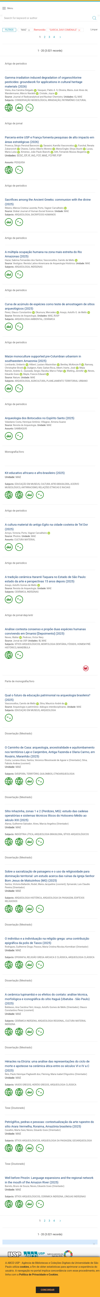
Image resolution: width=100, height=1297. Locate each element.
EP (25, 155)
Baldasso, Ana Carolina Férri (19, 1007)
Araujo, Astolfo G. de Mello (73, 312)
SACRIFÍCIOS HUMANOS (43, 214)
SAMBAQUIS (20, 428)
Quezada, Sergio (32, 371)
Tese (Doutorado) (15, 1107)
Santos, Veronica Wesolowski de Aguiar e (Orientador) (54, 760)
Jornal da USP (20, 640)
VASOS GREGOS (23, 1084)
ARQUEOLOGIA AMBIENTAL (29, 319)
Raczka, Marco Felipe (52, 371)
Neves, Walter (12, 637)
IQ (75, 96)
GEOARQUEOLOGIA (82, 1140)
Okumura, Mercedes (46, 312)
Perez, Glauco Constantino (18, 312)
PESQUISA (19, 162)
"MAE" (26, 30)
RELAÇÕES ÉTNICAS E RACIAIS (54, 487)
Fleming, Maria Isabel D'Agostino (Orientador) (64, 1074)
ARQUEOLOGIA (22, 214)
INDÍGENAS (36, 266)
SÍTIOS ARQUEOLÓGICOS (27, 644)
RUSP (56, 315)
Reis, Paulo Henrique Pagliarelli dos (22, 1074)
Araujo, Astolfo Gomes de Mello (21, 585)
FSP (59, 155)
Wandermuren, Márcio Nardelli (20, 93)
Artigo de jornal (14, 123)
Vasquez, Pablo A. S (48, 90)
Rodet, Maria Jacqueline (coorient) (48, 884)
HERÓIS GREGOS (40, 1084)
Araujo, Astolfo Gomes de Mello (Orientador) (56, 1007)
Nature (16, 377)
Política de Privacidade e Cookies (38, 1274)
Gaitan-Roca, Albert (52, 367)
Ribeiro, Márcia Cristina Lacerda (21, 208)
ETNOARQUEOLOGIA (63, 773)
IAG (33, 155)
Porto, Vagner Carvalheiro (51, 208)
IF (29, 155)
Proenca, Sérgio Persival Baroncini (22, 145)
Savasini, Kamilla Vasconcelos (58, 145)
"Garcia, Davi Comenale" (65, 30)
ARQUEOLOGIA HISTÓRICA (28, 897)
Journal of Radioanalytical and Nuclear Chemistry (38, 96)
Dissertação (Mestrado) (18, 733)
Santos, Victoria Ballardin (17, 884)
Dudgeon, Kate (34, 367)
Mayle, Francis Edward (34, 374)
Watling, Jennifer (75, 371)
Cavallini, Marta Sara (15, 1130)
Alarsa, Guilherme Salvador (18, 823)
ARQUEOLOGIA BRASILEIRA (48, 834)
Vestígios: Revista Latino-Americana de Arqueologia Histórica (44, 263)
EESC (20, 155)
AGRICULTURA (38, 381)
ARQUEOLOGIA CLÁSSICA (81, 957)
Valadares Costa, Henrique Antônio (22, 422)
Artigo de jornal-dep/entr (19, 615)
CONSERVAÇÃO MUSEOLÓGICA (31, 100)
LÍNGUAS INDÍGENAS (75, 1196)
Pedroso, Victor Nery (33, 637)
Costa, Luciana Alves (15, 760)
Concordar (47, 1290)
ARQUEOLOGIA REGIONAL (51, 1021)
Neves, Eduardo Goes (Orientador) (44, 1130)
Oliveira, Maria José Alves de (73, 90)
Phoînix (16, 536)
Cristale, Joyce (47, 93)
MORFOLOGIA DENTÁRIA (53, 644)
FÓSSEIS (71, 644)
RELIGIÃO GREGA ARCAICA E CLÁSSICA (47, 957)
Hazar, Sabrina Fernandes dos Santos (23, 260)
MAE (79, 96)
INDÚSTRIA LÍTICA (24, 834)
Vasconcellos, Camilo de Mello (58, 260)
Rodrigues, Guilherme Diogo (19, 946)
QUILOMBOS (46, 773)
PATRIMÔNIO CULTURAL (74, 100)
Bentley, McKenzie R (70, 364)
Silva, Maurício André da (52, 703)
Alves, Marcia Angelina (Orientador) (51, 823)
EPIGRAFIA (20, 957)
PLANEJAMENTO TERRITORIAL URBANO (67, 381)
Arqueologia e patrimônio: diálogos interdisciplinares (39, 707)
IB (40, 640)
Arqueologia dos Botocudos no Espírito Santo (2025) (39, 418)
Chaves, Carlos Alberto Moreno (36, 148)
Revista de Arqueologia (24, 315)
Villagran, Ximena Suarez (53, 422)
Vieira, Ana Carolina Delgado (19, 90)
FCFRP (52, 155)
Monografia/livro (14, 451)
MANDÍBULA (23, 647)
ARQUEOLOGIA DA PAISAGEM (58, 897)
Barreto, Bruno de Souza (17, 1186)
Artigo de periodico (16, 63)
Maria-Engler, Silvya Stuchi (69, 148)
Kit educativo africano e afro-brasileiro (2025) (35, 473)
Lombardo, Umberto (15, 364)
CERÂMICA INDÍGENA (26, 1021)
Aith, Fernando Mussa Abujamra (70, 152)
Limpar (94, 29)
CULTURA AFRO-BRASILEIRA (55, 484)
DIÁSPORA (20, 773)
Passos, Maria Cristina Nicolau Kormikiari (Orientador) (61, 946)
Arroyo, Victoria (12, 533)
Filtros (9, 30)
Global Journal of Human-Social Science (33, 211)
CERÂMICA (49, 319)
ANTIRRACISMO (29, 487)
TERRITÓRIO (32, 773)
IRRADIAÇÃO (54, 100)
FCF (38, 155)
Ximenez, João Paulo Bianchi (35, 152)
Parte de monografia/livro (19, 681)
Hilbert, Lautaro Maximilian (42, 364)
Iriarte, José (69, 367)
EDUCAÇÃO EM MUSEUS (27, 484)
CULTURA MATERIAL (24, 539)
